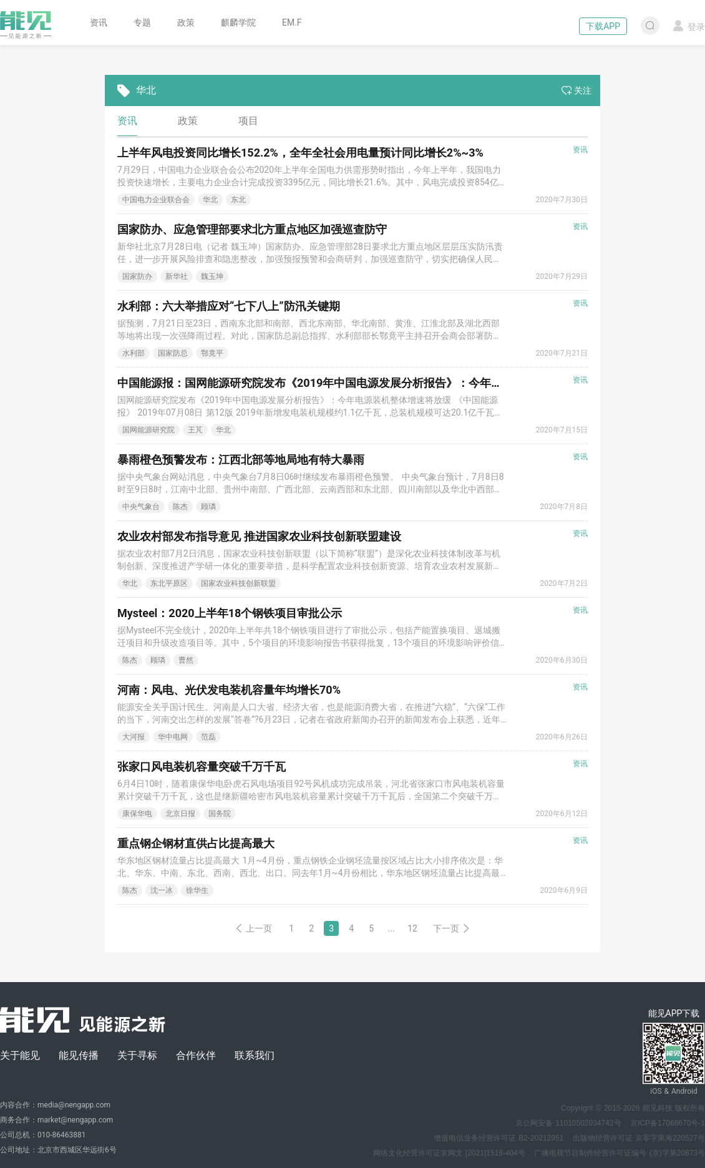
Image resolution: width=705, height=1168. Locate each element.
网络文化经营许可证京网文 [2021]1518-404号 (449, 1153)
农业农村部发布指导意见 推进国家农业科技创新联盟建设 (259, 536)
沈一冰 (161, 890)
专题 (142, 22)
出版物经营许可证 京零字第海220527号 (639, 1138)
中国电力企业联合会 (156, 199)
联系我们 (255, 1055)
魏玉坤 (212, 276)
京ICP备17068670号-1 (667, 1123)
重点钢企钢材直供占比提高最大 (196, 843)
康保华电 (137, 813)
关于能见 (20, 1055)
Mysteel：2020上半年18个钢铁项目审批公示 (229, 613)
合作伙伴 (196, 1055)
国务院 (219, 813)
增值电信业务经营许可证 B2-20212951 (498, 1138)
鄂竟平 (212, 353)
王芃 (195, 430)
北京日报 (180, 813)
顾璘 (208, 506)
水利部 (133, 353)
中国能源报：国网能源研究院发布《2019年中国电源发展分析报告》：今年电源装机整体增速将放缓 (366, 382)
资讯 (98, 22)
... (391, 928)
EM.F (292, 22)
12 (412, 928)
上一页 (253, 928)
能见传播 (79, 1055)
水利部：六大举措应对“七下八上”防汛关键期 (228, 306)
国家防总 (173, 353)
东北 (238, 199)
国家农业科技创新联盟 (238, 583)
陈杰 (180, 506)
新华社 (176, 276)
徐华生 (197, 890)
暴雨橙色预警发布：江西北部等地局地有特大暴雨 (240, 459)
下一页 (451, 928)
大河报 (133, 736)
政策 (186, 22)
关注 (576, 90)
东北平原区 (169, 583)
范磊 (208, 736)
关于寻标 (137, 1055)
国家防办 (137, 276)
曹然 (185, 660)
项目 (248, 121)
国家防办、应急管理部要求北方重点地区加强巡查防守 (252, 229)
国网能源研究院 (148, 430)
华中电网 (173, 736)
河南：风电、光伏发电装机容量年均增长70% (229, 689)
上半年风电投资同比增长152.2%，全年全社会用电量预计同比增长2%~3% (300, 152)
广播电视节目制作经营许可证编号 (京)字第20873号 (619, 1153)
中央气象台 (141, 506)
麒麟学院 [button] (238, 22)
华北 (210, 199)
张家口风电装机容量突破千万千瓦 (201, 766)
